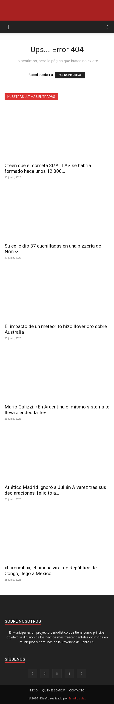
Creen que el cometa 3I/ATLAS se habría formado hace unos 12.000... (48, 168)
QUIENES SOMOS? (53, 690)
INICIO (33, 690)
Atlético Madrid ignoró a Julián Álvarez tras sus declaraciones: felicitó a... (55, 490)
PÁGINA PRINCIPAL (69, 75)
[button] (7, 27)
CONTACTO (77, 690)
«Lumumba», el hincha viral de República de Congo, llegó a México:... (51, 570)
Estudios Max (77, 698)
